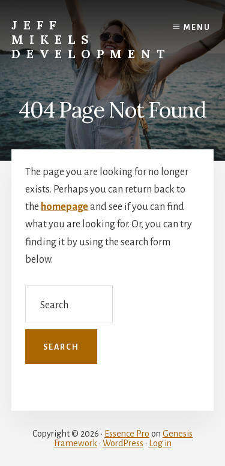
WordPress (123, 443)
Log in (160, 443)
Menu (197, 27)
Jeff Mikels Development (90, 39)
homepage (64, 207)
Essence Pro (126, 433)
